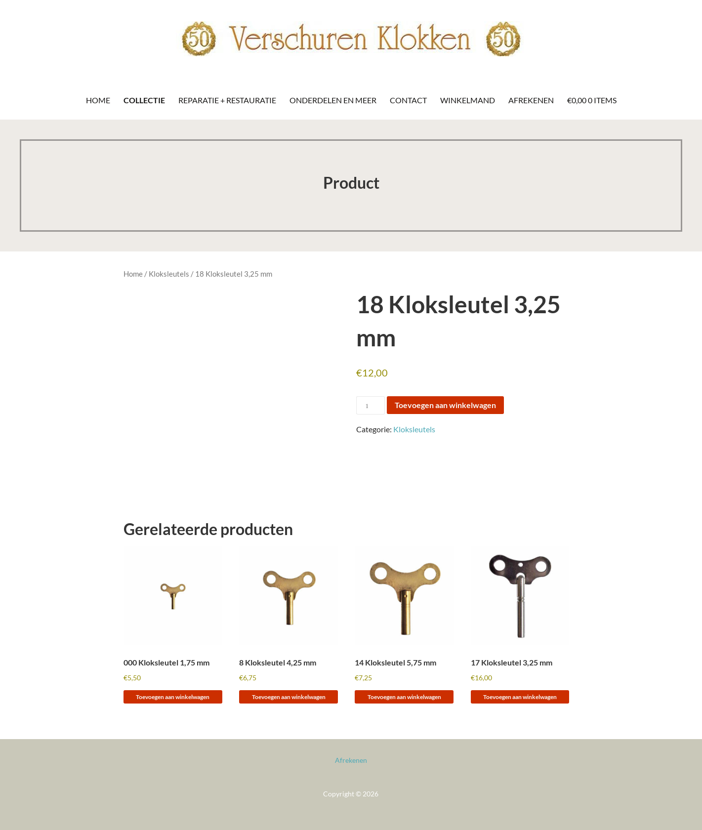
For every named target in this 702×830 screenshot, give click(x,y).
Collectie (144, 100)
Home (98, 100)
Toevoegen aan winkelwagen (445, 405)
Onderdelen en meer (332, 100)
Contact (408, 100)
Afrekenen (531, 100)
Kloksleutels (169, 273)
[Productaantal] (370, 405)
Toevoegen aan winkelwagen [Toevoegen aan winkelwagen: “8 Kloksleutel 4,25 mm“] (289, 697)
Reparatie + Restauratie (227, 100)
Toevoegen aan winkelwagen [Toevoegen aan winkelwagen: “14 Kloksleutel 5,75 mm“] (404, 697)
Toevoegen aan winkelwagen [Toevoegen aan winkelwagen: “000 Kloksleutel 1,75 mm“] (172, 697)
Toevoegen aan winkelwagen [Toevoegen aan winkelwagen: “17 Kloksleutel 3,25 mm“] (520, 697)
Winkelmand (467, 100)
